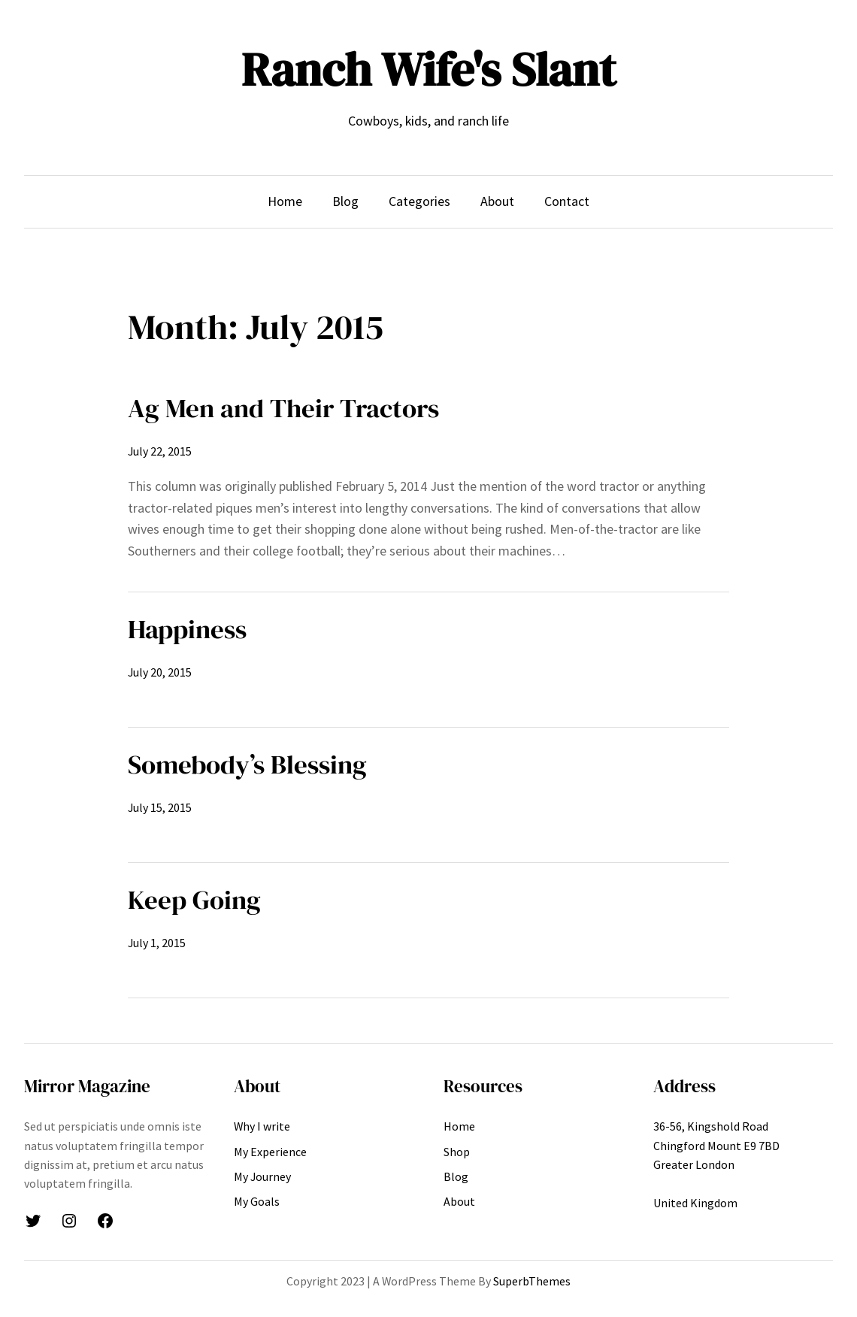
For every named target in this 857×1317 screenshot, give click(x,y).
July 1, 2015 (157, 942)
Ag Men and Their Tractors (283, 407)
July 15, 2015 (160, 807)
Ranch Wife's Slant (428, 69)
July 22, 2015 (160, 451)
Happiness (187, 628)
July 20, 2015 (160, 672)
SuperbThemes (532, 1280)
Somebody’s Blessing (247, 764)
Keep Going (194, 899)
